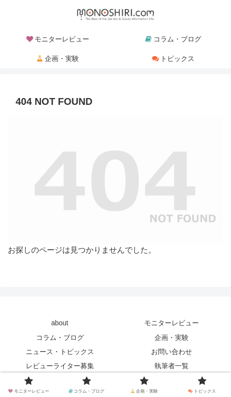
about (59, 323)
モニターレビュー (171, 323)
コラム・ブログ (60, 337)
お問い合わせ (171, 352)
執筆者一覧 (171, 366)
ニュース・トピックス (60, 352)
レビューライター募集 (60, 366)
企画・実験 (171, 337)
